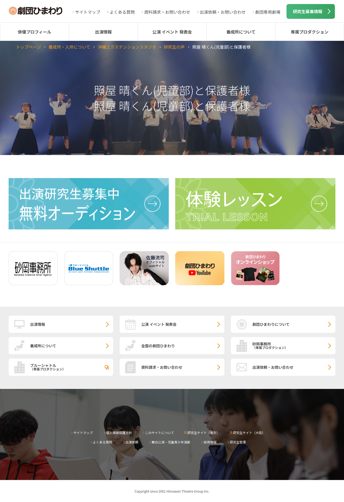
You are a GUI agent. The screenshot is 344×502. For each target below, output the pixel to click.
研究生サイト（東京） (203, 432)
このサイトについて (159, 432)
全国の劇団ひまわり (158, 345)
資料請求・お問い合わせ (167, 12)
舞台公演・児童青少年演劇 (171, 442)
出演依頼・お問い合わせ (223, 12)
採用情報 (209, 442)
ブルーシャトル (71, 367)
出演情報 (103, 32)
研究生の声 (174, 47)
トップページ (28, 47)
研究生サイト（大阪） (249, 432)
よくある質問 (122, 12)
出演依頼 (132, 442)
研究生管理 (238, 442)
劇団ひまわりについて (271, 324)
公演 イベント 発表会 (172, 32)
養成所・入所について (69, 47)
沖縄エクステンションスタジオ (127, 47)
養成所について (241, 32)
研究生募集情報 (307, 11)
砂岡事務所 (293, 345)
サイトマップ (87, 12)
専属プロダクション (309, 32)
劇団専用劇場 (267, 12)
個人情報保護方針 (119, 432)
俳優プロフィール (34, 32)
